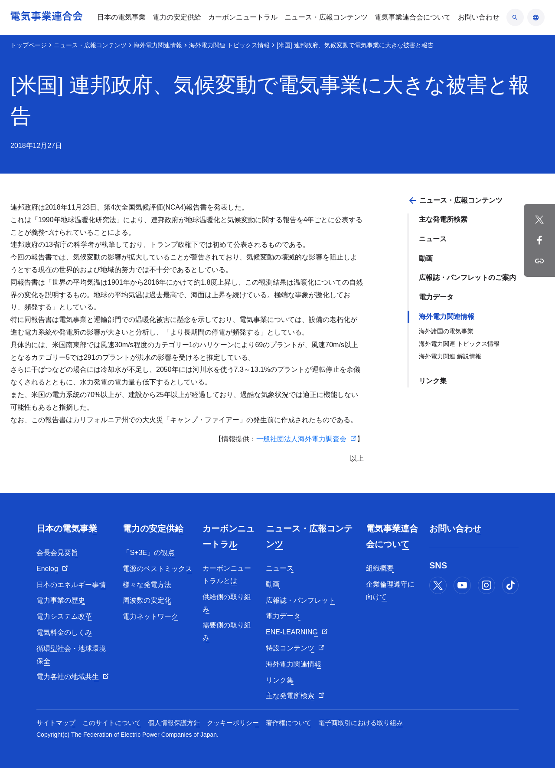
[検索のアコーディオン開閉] (515, 17)
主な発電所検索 (443, 219)
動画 (426, 258)
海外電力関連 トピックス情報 (229, 45)
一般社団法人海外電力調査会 (301, 439)
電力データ (436, 297)
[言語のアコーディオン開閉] (536, 17)
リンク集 (433, 380)
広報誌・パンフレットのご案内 (467, 277)
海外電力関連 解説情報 (450, 356)
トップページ (28, 45)
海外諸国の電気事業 (446, 331)
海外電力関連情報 (158, 45)
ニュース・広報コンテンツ (90, 45)
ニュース (433, 239)
